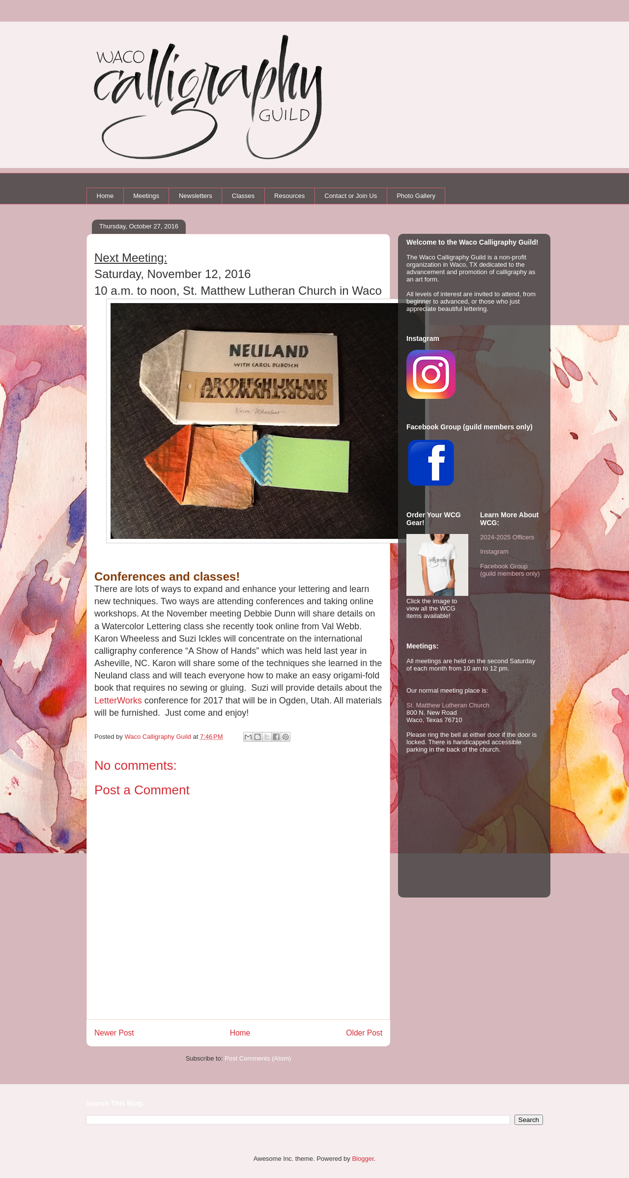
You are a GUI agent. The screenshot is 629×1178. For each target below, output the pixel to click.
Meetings (146, 195)
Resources (289, 195)
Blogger (362, 1158)
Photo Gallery (416, 195)
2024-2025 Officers (507, 537)
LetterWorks (118, 700)
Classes (243, 195)
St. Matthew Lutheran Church (447, 705)
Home (105, 195)
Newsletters (195, 195)
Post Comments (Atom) (258, 1058)
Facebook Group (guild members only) (510, 570)
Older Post (364, 1033)
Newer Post (114, 1033)
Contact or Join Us (350, 195)
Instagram (494, 551)
